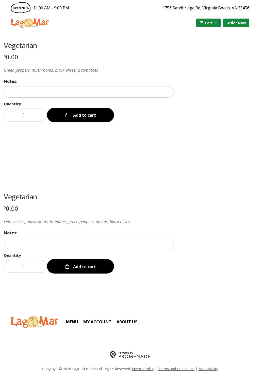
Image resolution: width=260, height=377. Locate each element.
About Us (127, 321)
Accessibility (208, 368)
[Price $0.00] (11, 57)
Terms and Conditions (176, 368)
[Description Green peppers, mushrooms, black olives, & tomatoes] (89, 70)
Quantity (12, 103)
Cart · (209, 22)
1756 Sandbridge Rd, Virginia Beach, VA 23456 (205, 8)
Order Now (236, 22)
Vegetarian (20, 45)
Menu (72, 321)
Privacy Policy (143, 368)
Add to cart (84, 115)
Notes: (10, 81)
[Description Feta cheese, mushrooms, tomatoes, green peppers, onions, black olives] (89, 221)
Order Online (77, 23)
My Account (97, 321)
